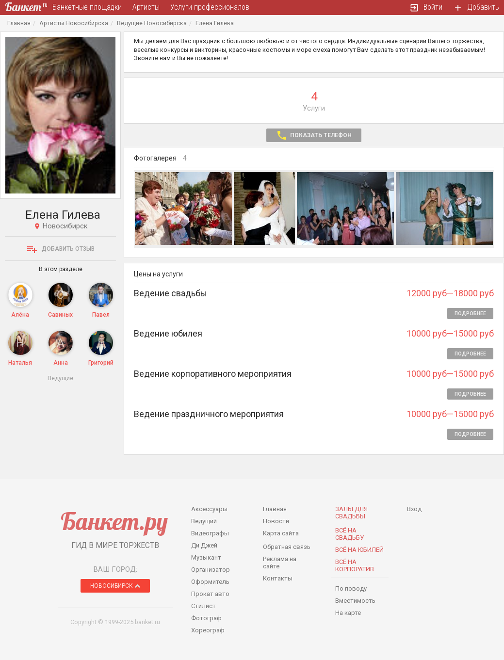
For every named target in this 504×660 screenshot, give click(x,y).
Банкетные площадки (87, 7)
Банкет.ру (114, 521)
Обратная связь (286, 546)
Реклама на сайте (279, 562)
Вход (414, 509)
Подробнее (470, 313)
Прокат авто (210, 593)
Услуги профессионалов (209, 7)
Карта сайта (281, 533)
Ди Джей (204, 545)
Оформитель (210, 581)
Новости (276, 521)
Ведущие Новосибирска (152, 23)
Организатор (210, 569)
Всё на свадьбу (349, 534)
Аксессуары (209, 509)
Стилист (203, 606)
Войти (425, 7)
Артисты (146, 7)
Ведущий (204, 521)
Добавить (476, 7)
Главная (19, 23)
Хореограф (208, 630)
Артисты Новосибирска (73, 23)
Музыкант (206, 557)
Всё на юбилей (359, 549)
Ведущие (60, 378)
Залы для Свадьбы (351, 512)
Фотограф (206, 618)
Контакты (278, 578)
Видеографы (210, 533)
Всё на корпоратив (354, 565)
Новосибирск (115, 585)
